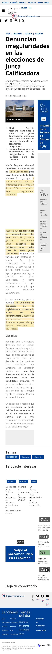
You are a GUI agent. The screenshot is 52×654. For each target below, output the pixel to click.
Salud (46, 2)
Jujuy (3, 618)
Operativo (20, 542)
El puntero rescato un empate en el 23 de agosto (43, 562)
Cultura (13, 626)
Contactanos (41, 630)
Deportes (22, 2)
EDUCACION (23, 622)
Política (5, 2)
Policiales (32, 2)
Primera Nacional (43, 552)
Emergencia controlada (26, 481)
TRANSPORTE (24, 626)
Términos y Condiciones (8, 642)
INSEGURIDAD (24, 630)
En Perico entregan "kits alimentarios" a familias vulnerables (36, 496)
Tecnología (14, 634)
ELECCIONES (12, 457)
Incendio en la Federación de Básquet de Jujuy (44, 205)
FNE (11, 630)
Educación (38, 457)
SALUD (21, 634)
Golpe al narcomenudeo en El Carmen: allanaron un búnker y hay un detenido (20, 560)
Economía (14, 2)
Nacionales (6, 622)
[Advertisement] (23, 437)
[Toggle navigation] (3, 10)
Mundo (40, 2)
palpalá (42, 537)
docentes (25, 457)
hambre (33, 481)
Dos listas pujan (12, 481)
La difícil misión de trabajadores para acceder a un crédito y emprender (44, 581)
